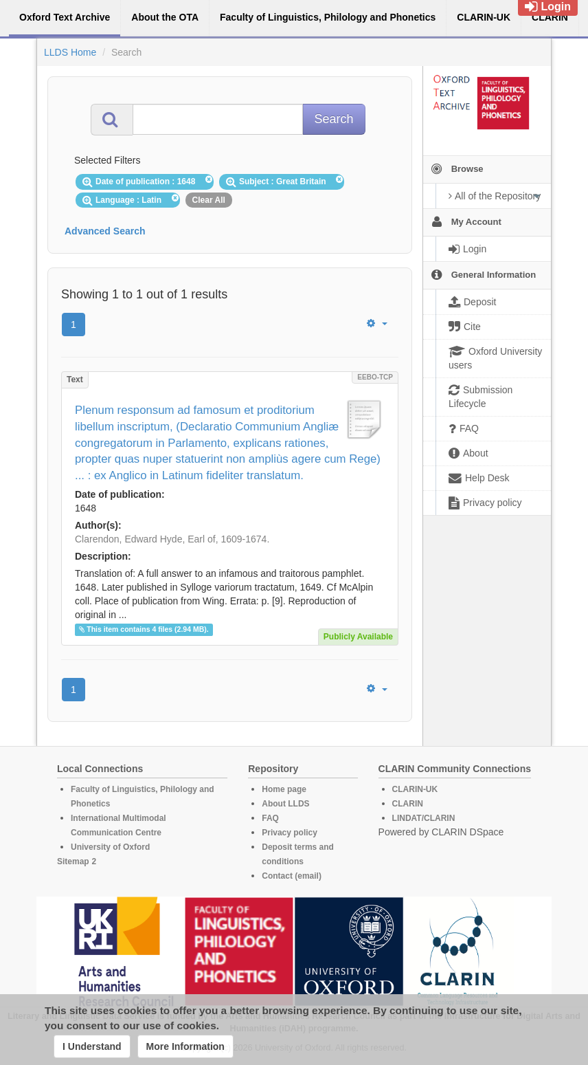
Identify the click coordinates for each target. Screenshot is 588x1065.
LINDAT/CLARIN (423, 818)
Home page (284, 789)
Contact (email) (291, 876)
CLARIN (407, 804)
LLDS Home (70, 52)
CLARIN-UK (415, 789)
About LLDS (285, 804)
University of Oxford (110, 847)
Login (548, 6)
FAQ (270, 818)
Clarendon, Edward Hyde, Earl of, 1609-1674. (172, 539)
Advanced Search (105, 231)
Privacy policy (289, 832)
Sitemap (73, 861)
